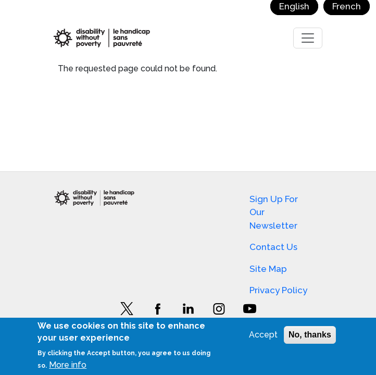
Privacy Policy (278, 290)
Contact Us (273, 247)
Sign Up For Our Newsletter (273, 212)
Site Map (268, 269)
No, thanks (310, 334)
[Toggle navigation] (307, 38)
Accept (263, 335)
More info (67, 365)
